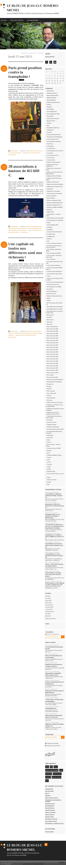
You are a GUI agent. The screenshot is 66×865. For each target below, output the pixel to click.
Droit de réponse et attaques (54, 193)
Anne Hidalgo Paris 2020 (19, 228)
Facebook (49, 209)
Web (48, 484)
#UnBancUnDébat (51, 97)
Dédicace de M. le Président (54, 176)
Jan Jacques (48, 504)
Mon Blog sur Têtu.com (51, 819)
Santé (48, 440)
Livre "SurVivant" (51, 259)
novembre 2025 (49, 607)
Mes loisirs (49, 324)
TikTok (49, 462)
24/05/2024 (40, 53)
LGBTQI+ (36, 150)
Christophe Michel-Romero (54, 134)
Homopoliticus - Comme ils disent (53, 214)
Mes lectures (50, 319)
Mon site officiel (17, 20)
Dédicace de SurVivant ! (53, 182)
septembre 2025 (49, 611)
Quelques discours (50, 803)
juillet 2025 (48, 616)
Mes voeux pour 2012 (52, 342)
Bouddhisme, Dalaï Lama (53, 127)
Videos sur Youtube (50, 812)
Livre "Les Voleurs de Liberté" (54, 243)
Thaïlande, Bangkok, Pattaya (54, 455)
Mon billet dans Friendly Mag (54, 381)
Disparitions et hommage (53, 191)
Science (49, 442)
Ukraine (49, 469)
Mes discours (37, 333)
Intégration (50, 229)
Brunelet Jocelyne (50, 514)
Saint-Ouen (50, 437)
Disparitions (50, 189)
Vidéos (49, 477)
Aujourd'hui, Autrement (53, 118)
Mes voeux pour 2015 (52, 349)
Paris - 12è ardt (51, 391)
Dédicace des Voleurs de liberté (55, 184)
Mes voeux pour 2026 (52, 372)
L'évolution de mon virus (53, 284)
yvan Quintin (49, 543)
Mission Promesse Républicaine (55, 379)
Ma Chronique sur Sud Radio (54, 286)
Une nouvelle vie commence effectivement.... (52, 516)
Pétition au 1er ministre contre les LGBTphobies (54, 405)
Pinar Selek (50, 420)
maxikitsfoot (48, 535)
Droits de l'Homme (51, 195)
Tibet (48, 459)
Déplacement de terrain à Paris (55, 186)
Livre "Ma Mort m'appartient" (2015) (54, 250)
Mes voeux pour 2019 (52, 358)
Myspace (49, 388)
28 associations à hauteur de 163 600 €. (23, 170)
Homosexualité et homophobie (55, 220)
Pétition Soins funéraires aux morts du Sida (54, 416)
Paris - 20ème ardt (51, 393)
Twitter (49, 466)
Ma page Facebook (50, 810)
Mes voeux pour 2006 (52, 328)
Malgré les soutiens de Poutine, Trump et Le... (53, 495)
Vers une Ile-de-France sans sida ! (54, 474)
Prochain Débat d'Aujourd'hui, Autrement (54, 432)
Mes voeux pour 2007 (52, 331)
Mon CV (47, 793)
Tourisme (49, 464)
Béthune (49, 123)
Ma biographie (32, 20)
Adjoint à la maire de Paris (32, 226)
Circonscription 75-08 (52, 139)
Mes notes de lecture (52, 326)
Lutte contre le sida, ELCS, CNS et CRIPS (54, 279)
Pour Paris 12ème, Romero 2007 (55, 429)
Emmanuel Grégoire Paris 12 (54, 205)
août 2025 (48, 613)
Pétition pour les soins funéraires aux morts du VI (53, 413)
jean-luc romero (56, 777)
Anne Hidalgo (50, 109)
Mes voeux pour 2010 (52, 338)
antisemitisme (34, 230)
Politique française (21, 230)
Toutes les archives (50, 618)
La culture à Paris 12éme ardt (54, 231)
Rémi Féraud (50, 435)
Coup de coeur (51, 157)
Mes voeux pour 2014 (52, 347)
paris (27, 152)
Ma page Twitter (49, 816)
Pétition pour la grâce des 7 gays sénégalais (55, 409)
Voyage (49, 482)
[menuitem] (5, 20)
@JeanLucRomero (50, 56)
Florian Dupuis (49, 573)
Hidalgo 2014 (50, 212)
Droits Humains (51, 198)
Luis (46, 564)
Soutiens (49, 450)
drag (34, 335)
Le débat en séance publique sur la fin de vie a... (54, 536)
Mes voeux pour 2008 (52, 333)
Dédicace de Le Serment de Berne (53, 169)
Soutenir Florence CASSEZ (54, 448)
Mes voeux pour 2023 (52, 365)
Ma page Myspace (49, 808)
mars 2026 (48, 598)
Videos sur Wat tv (49, 814)
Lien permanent (13, 150)
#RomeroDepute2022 (52, 95)
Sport (48, 453)
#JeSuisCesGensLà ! (37, 331)
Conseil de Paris (30, 150)
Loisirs (48, 276)
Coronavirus (50, 153)
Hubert (49, 222)
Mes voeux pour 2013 (52, 345)
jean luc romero (57, 773)
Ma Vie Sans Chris (51, 293)
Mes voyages (50, 375)
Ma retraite (50, 289)
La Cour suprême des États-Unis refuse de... (54, 555)
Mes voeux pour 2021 (52, 361)
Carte (47, 624)
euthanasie (49, 773)
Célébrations (50, 130)
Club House (50, 143)
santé (61, 770)
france (55, 766)
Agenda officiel (49, 789)
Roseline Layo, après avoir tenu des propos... (53, 574)
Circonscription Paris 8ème (54, 141)
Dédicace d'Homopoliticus (53, 162)
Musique (49, 386)
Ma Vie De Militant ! (52, 291)
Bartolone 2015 (51, 120)
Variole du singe (51, 471)
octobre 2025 (48, 609)
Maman (49, 298)
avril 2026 (47, 596)
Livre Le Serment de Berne (53, 265)
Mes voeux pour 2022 (52, 363)
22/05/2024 (24, 53)
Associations (50, 116)
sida (51, 766)
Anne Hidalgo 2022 (52, 111)
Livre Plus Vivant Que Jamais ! (54, 273)
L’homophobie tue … (51, 708)
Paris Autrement (17, 152)
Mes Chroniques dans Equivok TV (54, 303)
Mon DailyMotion (49, 805)
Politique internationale (53, 426)
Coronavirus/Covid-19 (52, 155)
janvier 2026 (48, 602)
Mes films (49, 317)
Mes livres (47, 795)
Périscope (49, 400)
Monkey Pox (50, 384)
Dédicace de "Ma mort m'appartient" (52, 165)
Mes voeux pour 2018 (52, 356)
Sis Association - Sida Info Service (53, 445)
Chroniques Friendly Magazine (54, 137)
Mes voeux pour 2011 (52, 340)
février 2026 (48, 600)
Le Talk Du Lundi (51, 234)
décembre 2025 (49, 605)
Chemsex (49, 132)
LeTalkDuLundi (50, 236)
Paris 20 (49, 395)
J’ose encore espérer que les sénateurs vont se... (54, 545)
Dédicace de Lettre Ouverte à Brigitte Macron (54, 172)
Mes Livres (49, 322)
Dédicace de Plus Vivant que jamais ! (53, 178)
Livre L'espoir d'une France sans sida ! (54, 262)
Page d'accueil (32, 53)
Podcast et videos (51, 422)
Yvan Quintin (49, 494)
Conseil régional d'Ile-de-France (55, 150)
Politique (48, 777)
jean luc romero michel (35, 152)
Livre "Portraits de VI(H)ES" (54, 253)
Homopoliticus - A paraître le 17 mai (54, 823)
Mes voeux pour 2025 (52, 370)
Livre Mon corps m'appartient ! (55, 271)
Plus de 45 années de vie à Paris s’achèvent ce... (54, 506)
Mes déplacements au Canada (54, 309)
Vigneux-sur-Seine (51, 479)
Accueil (4, 20)
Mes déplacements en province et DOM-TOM (54, 311)
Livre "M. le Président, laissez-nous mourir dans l (54, 246)
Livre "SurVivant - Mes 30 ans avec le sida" (54, 256)
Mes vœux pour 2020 (52, 377)
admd (47, 766)
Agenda (49, 104)
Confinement (50, 146)
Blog (48, 125)
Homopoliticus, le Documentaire (55, 218)
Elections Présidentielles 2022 (55, 202)
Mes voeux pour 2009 (52, 335)
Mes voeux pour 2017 (52, 354)
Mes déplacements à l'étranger (55, 306)
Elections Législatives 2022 (54, 200)
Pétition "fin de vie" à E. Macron (55, 402)
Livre (48, 241)
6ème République (51, 100)
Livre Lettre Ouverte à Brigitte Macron (54, 268)
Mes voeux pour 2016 (52, 352)
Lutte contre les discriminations (33, 228)
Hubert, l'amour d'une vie (51, 797)
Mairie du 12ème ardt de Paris (54, 296)
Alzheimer (49, 107)
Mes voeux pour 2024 (52, 368)
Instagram (49, 227)
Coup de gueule (51, 160)
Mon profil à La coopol (51, 821)
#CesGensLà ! (29, 331)
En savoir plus (8, 863)
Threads (49, 457)
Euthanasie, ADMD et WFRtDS (55, 207)
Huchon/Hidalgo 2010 (52, 225)
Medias (49, 300)
